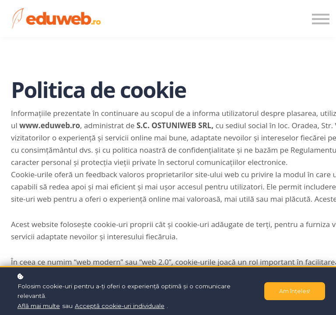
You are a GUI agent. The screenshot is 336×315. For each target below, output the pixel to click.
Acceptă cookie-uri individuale (119, 305)
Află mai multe (39, 305)
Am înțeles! (294, 291)
